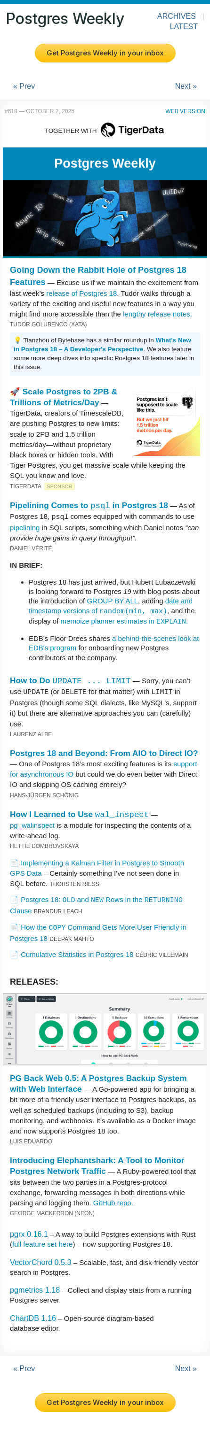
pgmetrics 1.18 (35, 1289)
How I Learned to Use (79, 813)
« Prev (24, 86)
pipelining (25, 527)
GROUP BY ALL (112, 600)
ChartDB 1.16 (33, 1317)
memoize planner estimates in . (124, 621)
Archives (176, 16)
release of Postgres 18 (81, 293)
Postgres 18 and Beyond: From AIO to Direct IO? (104, 752)
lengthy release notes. (157, 314)
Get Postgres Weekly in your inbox (105, 52)
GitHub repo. (113, 1202)
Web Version (185, 111)
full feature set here (42, 1243)
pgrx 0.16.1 (29, 1233)
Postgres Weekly (65, 18)
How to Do (70, 680)
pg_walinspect (32, 824)
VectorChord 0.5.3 (40, 1261)
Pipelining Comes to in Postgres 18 (89, 505)
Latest (184, 27)
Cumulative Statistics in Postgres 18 (77, 953)
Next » (186, 86)
